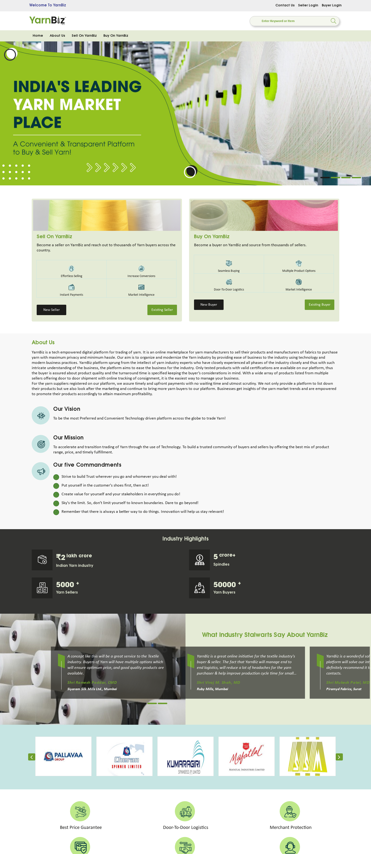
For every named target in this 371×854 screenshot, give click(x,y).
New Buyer (208, 305)
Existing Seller (162, 310)
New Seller (51, 310)
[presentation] (31, 758)
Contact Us (285, 5)
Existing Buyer (320, 305)
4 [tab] (356, 177)
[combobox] (285, 21)
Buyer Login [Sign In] (332, 5)
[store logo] (47, 21)
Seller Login (308, 5)
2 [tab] (335, 177)
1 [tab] (325, 177)
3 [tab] (346, 177)
